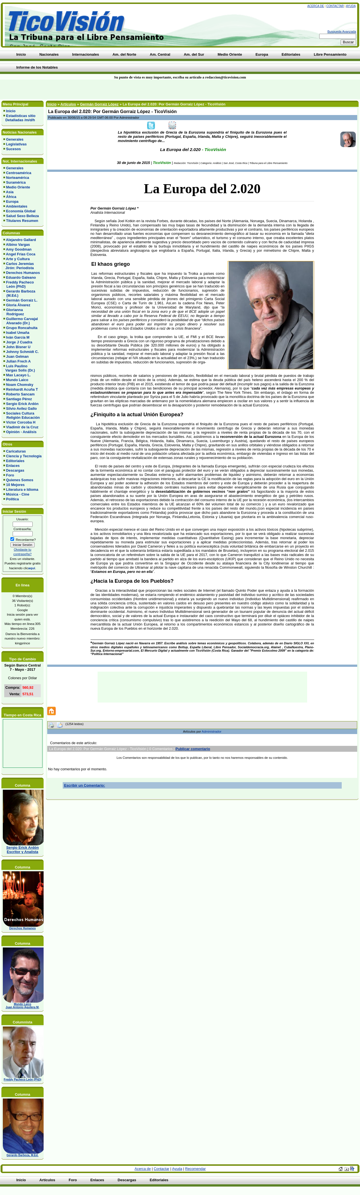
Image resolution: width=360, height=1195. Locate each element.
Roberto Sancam (20, 394)
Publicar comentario (193, 749)
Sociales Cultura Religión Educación (21, 415)
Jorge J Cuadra (19, 342)
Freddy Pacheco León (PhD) (18, 284)
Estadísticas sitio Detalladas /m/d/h (19, 118)
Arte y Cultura (18, 259)
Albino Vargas (18, 244)
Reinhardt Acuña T (22, 389)
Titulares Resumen (22, 221)
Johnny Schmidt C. (22, 352)
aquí (31, 568)
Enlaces (13, 465)
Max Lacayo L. (18, 375)
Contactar (335, 6)
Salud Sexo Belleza (22, 216)
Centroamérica (19, 173)
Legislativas (16, 144)
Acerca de (315, 6)
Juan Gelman (17, 356)
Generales (15, 139)
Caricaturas (16, 451)
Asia (10, 192)
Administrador (211, 731)
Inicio (10, 111)
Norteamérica (17, 177)
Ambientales (16, 206)
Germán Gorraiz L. (22, 300)
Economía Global (21, 211)
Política (12, 499)
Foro (10, 475)
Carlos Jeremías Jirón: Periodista (18, 266)
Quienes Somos (19, 480)
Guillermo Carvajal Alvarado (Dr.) (20, 321)
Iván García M (18, 337)
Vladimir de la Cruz (22, 427)
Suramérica (16, 182)
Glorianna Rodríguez (13, 312)
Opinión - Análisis (21, 432)
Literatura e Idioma (22, 489)
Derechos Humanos (23, 273)
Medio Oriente (18, 187)
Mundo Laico (17, 380)
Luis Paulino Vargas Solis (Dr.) (19, 368)
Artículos (68, 104)
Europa (12, 201)
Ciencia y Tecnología (24, 456)
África (11, 197)
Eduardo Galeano (21, 277)
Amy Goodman (19, 249)
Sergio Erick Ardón (22, 404)
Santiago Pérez (19, 399)
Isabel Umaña (18, 332)
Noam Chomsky (19, 384)
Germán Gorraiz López (99, 104)
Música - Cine (18, 494)
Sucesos (13, 149)
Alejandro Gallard (21, 240)
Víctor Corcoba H (21, 422)
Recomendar (195, 1169)
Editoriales (15, 461)
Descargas (15, 470)
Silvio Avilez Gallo (21, 408)
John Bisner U (18, 347)
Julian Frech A (18, 361)
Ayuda (351, 6)
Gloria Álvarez (18, 305)
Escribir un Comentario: (84, 785)
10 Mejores (15, 485)
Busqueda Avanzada (341, 31)
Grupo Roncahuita (22, 328)
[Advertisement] (86, 89)
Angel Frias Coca (20, 254)
